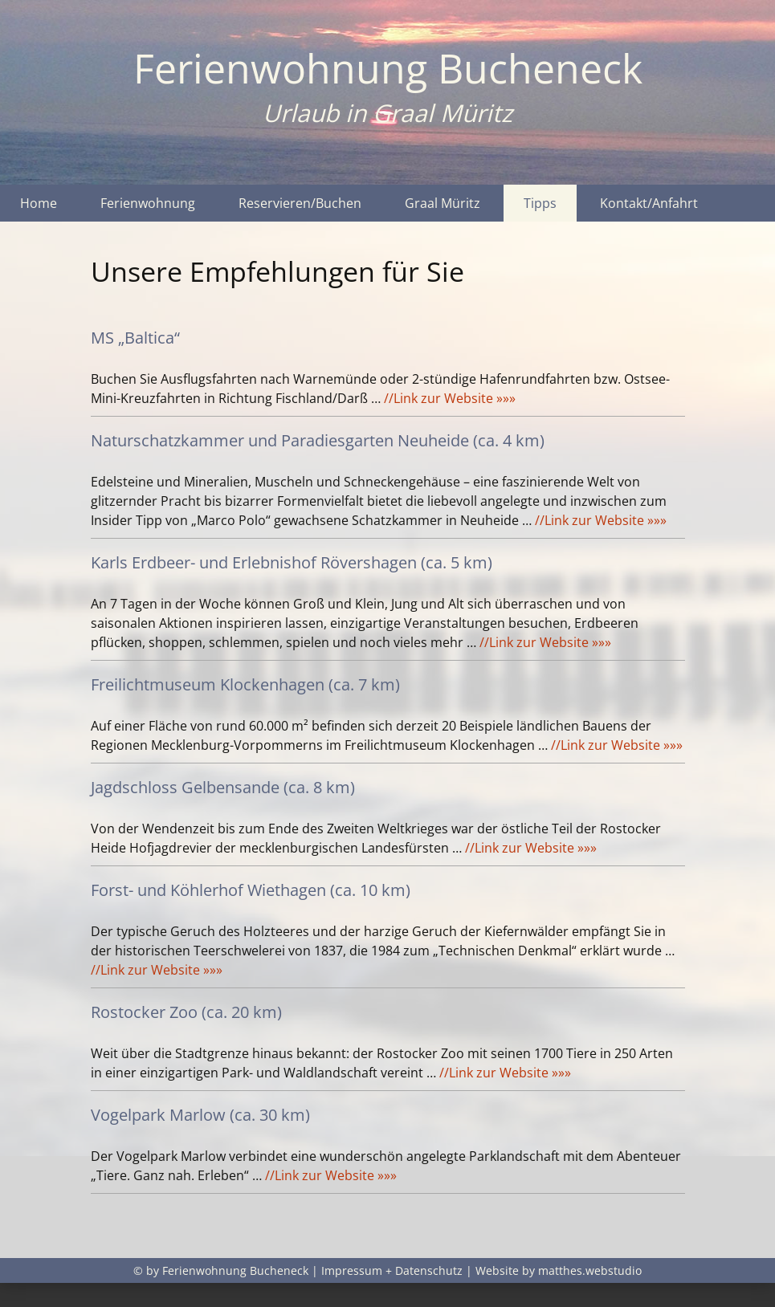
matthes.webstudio (590, 1270)
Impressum (351, 1270)
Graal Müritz (442, 203)
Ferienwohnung (147, 203)
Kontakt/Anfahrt (649, 203)
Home (38, 203)
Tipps (540, 203)
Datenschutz (429, 1270)
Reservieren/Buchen (300, 203)
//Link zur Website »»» (450, 398)
